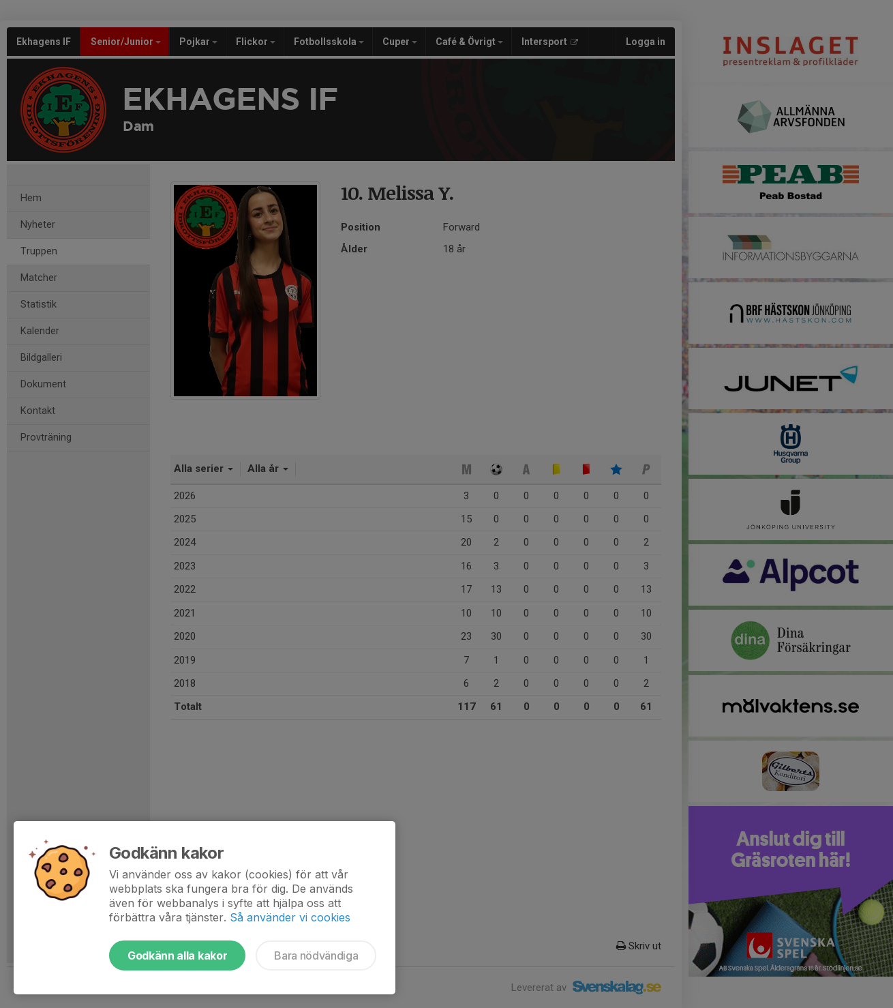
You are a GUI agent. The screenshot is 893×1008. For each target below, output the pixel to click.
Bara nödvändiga (316, 955)
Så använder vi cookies (290, 917)
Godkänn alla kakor (177, 955)
